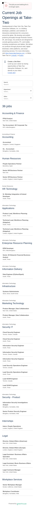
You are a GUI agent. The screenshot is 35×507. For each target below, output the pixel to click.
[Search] (17, 84)
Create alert (11, 73)
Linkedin (14, 55)
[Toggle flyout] (31, 91)
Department (7, 89)
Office (5, 96)
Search (6, 82)
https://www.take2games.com (15, 53)
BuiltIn (21, 55)
